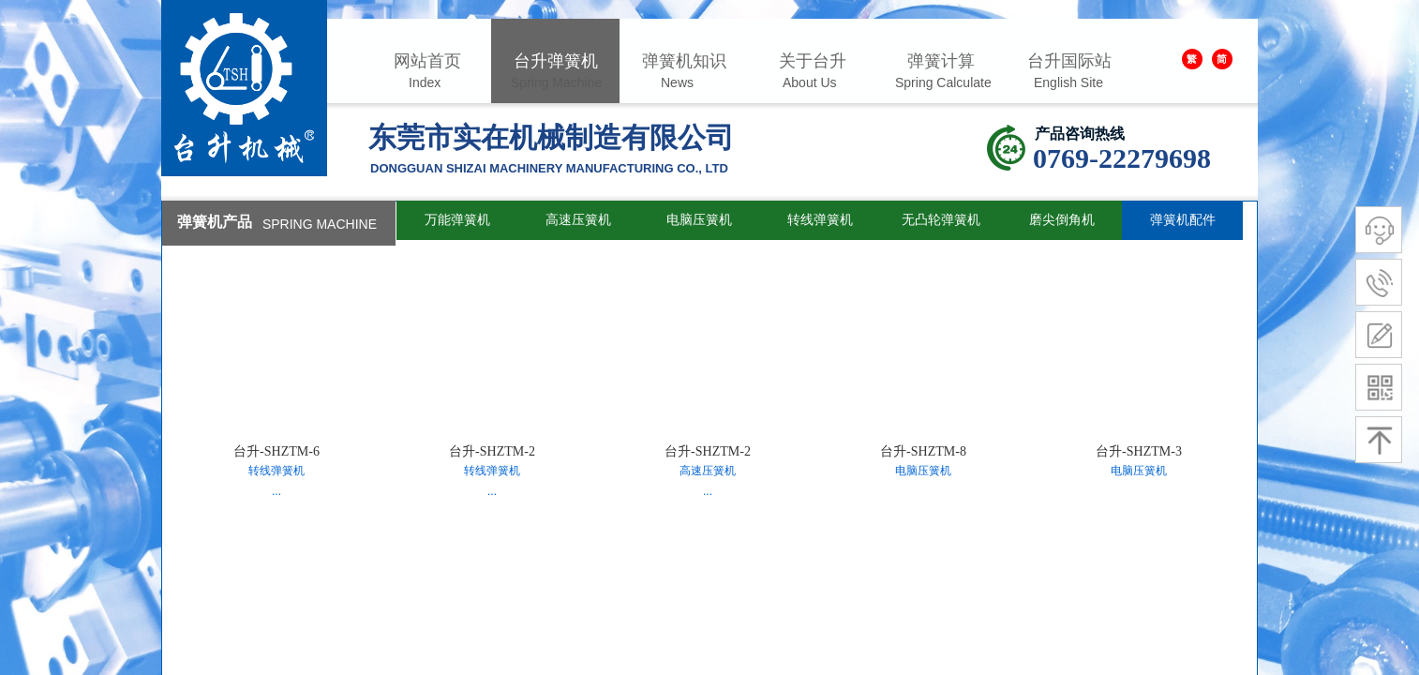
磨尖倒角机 (1062, 220)
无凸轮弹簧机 (941, 220)
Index (425, 82)
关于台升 (812, 61)
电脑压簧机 (699, 220)
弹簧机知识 (684, 61)
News (677, 82)
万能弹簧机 (457, 220)
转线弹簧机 (820, 220)
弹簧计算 (941, 61)
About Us (810, 82)
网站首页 (427, 61)
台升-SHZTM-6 (276, 451)
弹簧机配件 (1183, 220)
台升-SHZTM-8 (923, 451)
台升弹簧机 (556, 61)
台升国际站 (1069, 61)
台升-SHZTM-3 (1139, 451)
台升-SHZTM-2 (492, 451)
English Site (1068, 82)
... (276, 491)
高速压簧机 (578, 220)
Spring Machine (556, 82)
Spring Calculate (943, 82)
